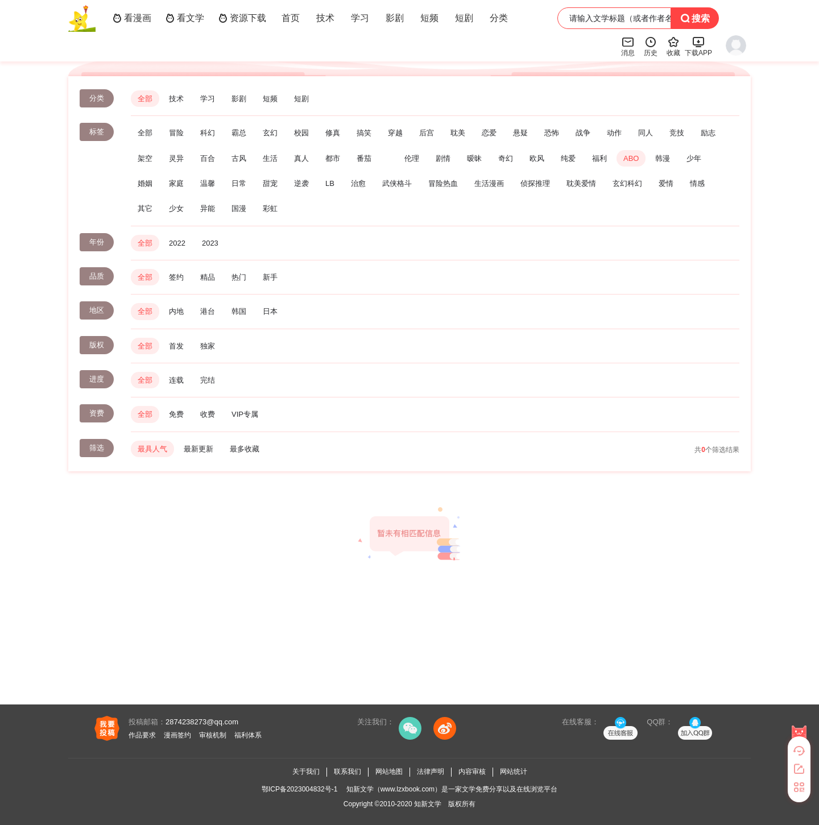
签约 (176, 277)
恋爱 (489, 132)
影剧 (395, 18)
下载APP (698, 46)
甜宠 (270, 183)
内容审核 (472, 772)
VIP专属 (244, 414)
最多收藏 (244, 449)
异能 (207, 208)
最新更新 (198, 449)
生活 (270, 158)
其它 (145, 208)
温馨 (207, 183)
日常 (238, 183)
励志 (708, 132)
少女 (176, 208)
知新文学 (427, 804)
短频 (429, 18)
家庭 (176, 183)
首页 (291, 18)
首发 (176, 346)
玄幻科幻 (627, 183)
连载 (176, 380)
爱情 (666, 183)
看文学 (185, 18)
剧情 (443, 158)
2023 (210, 243)
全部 (145, 98)
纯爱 (568, 158)
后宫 (426, 132)
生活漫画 (489, 183)
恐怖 (551, 132)
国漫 (238, 208)
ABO (631, 158)
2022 (177, 243)
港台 (207, 311)
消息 (628, 46)
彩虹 (270, 208)
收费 (207, 414)
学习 (360, 18)
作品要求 (142, 735)
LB (329, 183)
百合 (207, 158)
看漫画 (132, 18)
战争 (583, 132)
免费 (176, 414)
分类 (499, 18)
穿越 (395, 132)
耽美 (457, 132)
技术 (325, 18)
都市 (332, 158)
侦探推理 (535, 183)
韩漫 (662, 158)
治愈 (358, 183)
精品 (207, 277)
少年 (693, 158)
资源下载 (242, 18)
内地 (176, 311)
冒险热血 (443, 183)
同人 (645, 132)
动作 (614, 132)
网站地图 (389, 772)
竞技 (676, 132)
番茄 (364, 158)
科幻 (207, 132)
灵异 (176, 158)
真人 (301, 158)
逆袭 (301, 183)
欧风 (537, 158)
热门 (238, 277)
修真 (332, 132)
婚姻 (145, 183)
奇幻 (505, 158)
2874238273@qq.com (202, 722)
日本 (270, 311)
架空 (145, 158)
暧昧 (474, 158)
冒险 (176, 132)
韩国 (238, 311)
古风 (238, 158)
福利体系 (248, 735)
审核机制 (212, 735)
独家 (207, 346)
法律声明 (430, 772)
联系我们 (347, 772)
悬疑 (520, 132)
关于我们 (306, 772)
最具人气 (152, 449)
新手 (270, 277)
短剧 (464, 18)
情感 (697, 183)
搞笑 (364, 132)
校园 (301, 132)
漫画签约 (177, 735)
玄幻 (270, 132)
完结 (207, 380)
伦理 (411, 158)
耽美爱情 (581, 183)
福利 (599, 158)
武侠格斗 (397, 183)
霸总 (238, 132)
